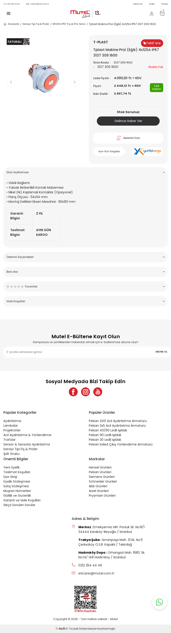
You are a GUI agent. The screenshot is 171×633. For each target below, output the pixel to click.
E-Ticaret (72, 629)
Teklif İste (152, 43)
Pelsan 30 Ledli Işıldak (105, 439)
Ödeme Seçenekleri (85, 257)
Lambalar (10, 425)
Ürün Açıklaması (85, 172)
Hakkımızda (137, 4)
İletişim (152, 4)
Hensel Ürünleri (100, 467)
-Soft (60, 629)
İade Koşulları (85, 301)
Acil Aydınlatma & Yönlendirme (27, 435)
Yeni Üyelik (11, 467)
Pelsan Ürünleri (100, 472)
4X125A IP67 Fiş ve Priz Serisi (69, 24)
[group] (42, 78)
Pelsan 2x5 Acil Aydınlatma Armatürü (117, 425)
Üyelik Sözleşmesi (16, 481)
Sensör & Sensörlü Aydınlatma (26, 444)
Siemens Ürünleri (102, 477)
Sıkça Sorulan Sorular (19, 505)
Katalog (164, 4)
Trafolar (9, 439)
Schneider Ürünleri (103, 481)
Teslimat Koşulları (16, 472)
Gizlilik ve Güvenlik (17, 495)
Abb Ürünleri (98, 486)
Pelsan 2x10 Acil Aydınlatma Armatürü (118, 421)
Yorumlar (85, 286)
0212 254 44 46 (11, 4)
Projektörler (12, 430)
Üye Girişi (10, 477)
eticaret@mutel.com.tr (37, 4)
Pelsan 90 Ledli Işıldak (105, 435)
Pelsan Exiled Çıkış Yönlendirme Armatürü (121, 444)
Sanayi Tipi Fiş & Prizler (35, 24)
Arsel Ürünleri (99, 491)
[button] (43, 125)
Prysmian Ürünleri (102, 495)
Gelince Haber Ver (128, 121)
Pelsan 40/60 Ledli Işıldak (108, 430)
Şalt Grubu (11, 454)
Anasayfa (11, 24)
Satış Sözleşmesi (16, 486)
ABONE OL (161, 351)
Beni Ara (85, 272)
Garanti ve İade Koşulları (22, 500)
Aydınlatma (12, 421)
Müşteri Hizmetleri (17, 491)
